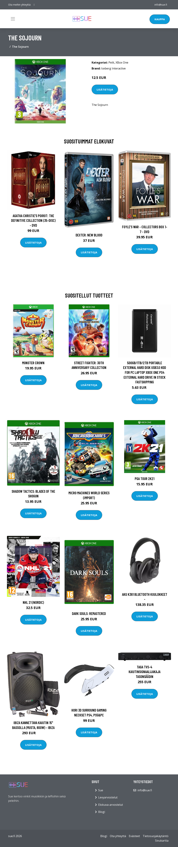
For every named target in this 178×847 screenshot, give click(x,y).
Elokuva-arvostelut (110, 805)
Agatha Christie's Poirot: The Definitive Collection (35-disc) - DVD (33, 220)
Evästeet (134, 836)
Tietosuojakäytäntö (155, 836)
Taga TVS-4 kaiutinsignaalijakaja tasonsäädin (144, 672)
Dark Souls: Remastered (89, 613)
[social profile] (34, 4)
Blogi (101, 812)
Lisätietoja (105, 89)
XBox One (122, 62)
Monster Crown (33, 363)
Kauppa (160, 19)
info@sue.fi (161, 4)
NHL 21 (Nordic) (33, 602)
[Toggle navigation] (13, 18)
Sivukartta (161, 840)
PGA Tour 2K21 (144, 478)
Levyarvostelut (108, 797)
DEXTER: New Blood (89, 235)
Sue (100, 790)
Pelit (111, 62)
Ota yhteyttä (118, 836)
